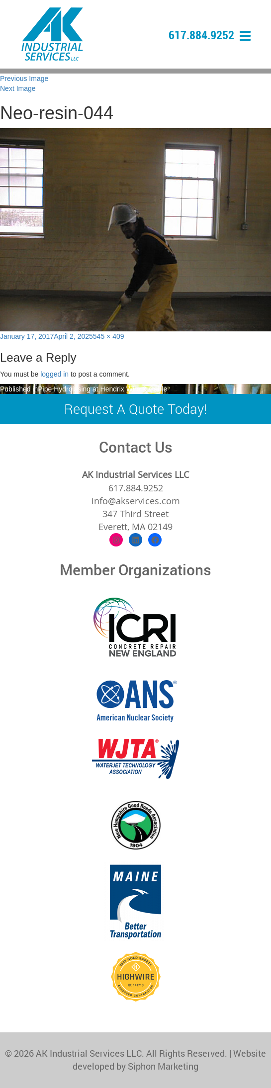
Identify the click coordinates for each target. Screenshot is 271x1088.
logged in (54, 374)
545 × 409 (108, 336)
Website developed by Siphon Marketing (169, 1059)
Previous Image (24, 78)
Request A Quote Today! (135, 408)
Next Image (18, 88)
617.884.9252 (201, 35)
